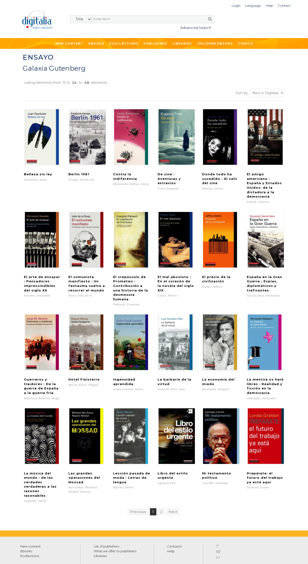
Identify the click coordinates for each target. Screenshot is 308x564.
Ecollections (123, 43)
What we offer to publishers (115, 498)
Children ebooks (215, 43)
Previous (138, 459)
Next (173, 459)
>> (66, 532)
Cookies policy (82, 555)
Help (171, 498)
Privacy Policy (59, 542)
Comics (245, 43)
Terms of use (29, 555)
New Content (69, 43)
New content (30, 494)
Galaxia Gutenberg (54, 68)
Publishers (155, 43)
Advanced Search (195, 28)
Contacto (174, 494)
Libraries (182, 43)
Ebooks (96, 43)
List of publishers (106, 494)
